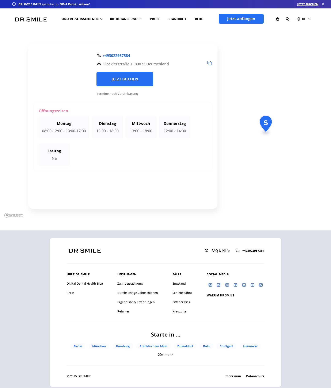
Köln (206, 346)
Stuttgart (226, 346)
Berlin (78, 346)
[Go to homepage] (31, 18)
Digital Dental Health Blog (85, 283)
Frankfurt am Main (153, 346)
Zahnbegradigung (130, 283)
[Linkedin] (244, 284)
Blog (199, 19)
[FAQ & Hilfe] (288, 18)
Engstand (179, 283)
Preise (155, 19)
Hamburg (123, 346)
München (99, 346)
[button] (82, 19)
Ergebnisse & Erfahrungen (136, 302)
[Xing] (252, 284)
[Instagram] (210, 284)
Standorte (178, 19)
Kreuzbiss (179, 311)
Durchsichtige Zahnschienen (137, 293)
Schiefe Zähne (182, 293)
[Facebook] (218, 284)
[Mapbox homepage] (13, 215)
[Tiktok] (261, 284)
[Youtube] (227, 284)
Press (71, 293)
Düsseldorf (185, 346)
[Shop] (278, 18)
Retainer (123, 311)
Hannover (250, 346)
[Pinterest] (235, 284)
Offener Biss (181, 302)
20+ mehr (165, 354)
